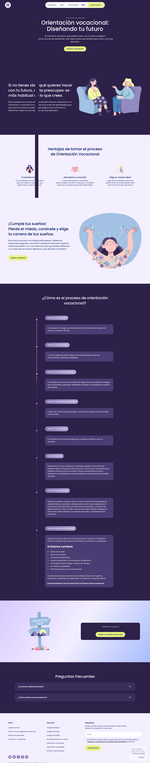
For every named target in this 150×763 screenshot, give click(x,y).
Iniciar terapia (95, 5)
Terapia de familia (53, 735)
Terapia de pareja (53, 731)
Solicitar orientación (75, 49)
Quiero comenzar (18, 258)
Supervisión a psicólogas (55, 747)
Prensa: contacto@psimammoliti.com (22, 731)
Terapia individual (53, 728)
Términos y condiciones (17, 739)
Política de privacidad (16, 735)
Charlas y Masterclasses (55, 751)
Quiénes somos (14, 728)
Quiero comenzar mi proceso (110, 634)
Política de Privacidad (139, 753)
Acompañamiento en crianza (57, 739)
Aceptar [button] (141, 757)
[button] (53, 5)
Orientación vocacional (55, 743)
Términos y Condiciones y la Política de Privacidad (106, 742)
